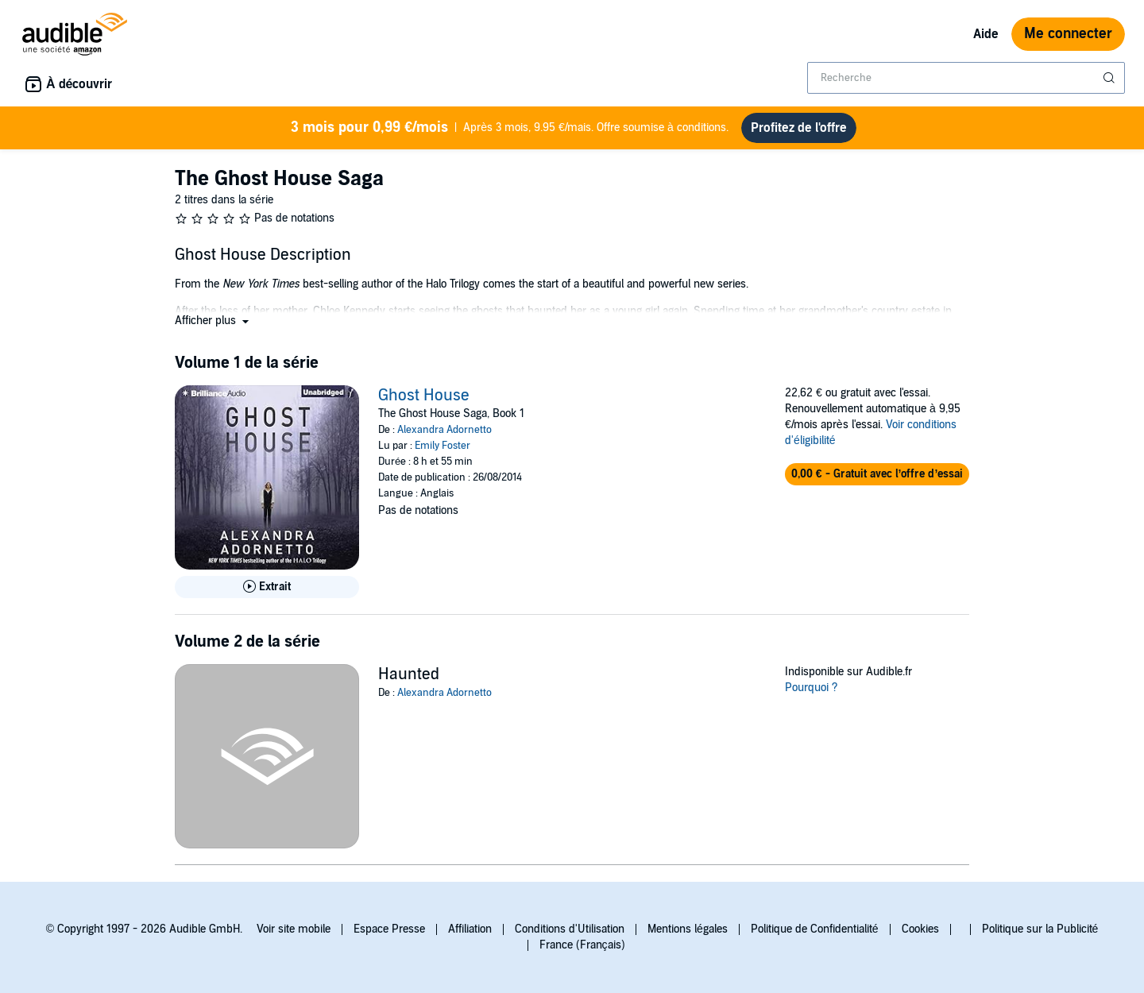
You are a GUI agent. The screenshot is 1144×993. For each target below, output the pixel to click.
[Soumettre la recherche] (1110, 78)
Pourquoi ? (811, 687)
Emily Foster (442, 445)
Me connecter (1068, 33)
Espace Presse (389, 929)
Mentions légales (687, 929)
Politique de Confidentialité (815, 929)
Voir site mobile (293, 929)
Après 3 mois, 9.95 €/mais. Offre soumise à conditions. (509, 128)
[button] (213, 320)
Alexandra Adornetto (444, 429)
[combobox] (966, 78)
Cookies (920, 929)
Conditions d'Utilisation (569, 929)
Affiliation (470, 929)
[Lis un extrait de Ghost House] (267, 587)
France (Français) (582, 945)
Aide (986, 34)
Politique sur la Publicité (1040, 929)
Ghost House (424, 395)
